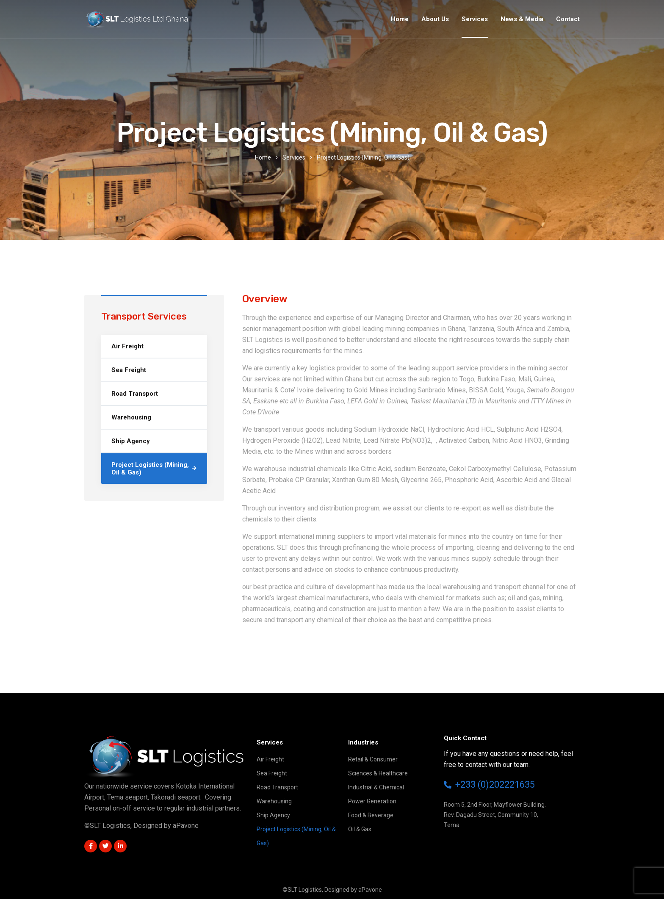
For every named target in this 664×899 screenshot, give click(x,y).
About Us (435, 19)
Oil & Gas (359, 829)
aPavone (186, 826)
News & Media (522, 19)
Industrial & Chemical (376, 787)
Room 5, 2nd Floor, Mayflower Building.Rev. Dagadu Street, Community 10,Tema (495, 814)
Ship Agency (130, 441)
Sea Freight (128, 370)
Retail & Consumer (373, 759)
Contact (568, 19)
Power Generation (372, 801)
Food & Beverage (370, 815)
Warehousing (131, 417)
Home (400, 19)
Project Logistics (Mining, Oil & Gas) (150, 468)
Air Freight (127, 346)
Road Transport (134, 393)
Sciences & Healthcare (378, 773)
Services (475, 19)
